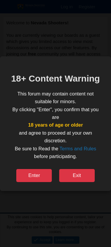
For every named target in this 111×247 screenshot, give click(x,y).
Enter (34, 175)
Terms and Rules (77, 148)
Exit (77, 175)
